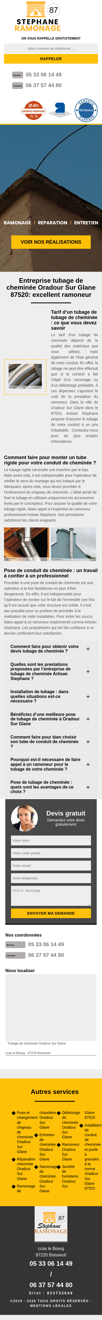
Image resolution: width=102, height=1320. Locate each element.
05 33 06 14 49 (43, 74)
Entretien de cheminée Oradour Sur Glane (46, 1147)
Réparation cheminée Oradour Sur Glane (23, 1169)
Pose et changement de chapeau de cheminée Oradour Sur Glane (23, 1132)
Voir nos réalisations (51, 242)
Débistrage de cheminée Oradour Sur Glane (68, 1125)
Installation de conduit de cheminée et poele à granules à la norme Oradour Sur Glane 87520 (91, 1156)
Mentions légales (51, 1306)
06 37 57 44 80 (43, 85)
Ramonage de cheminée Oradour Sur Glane (46, 1178)
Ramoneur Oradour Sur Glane (68, 1151)
